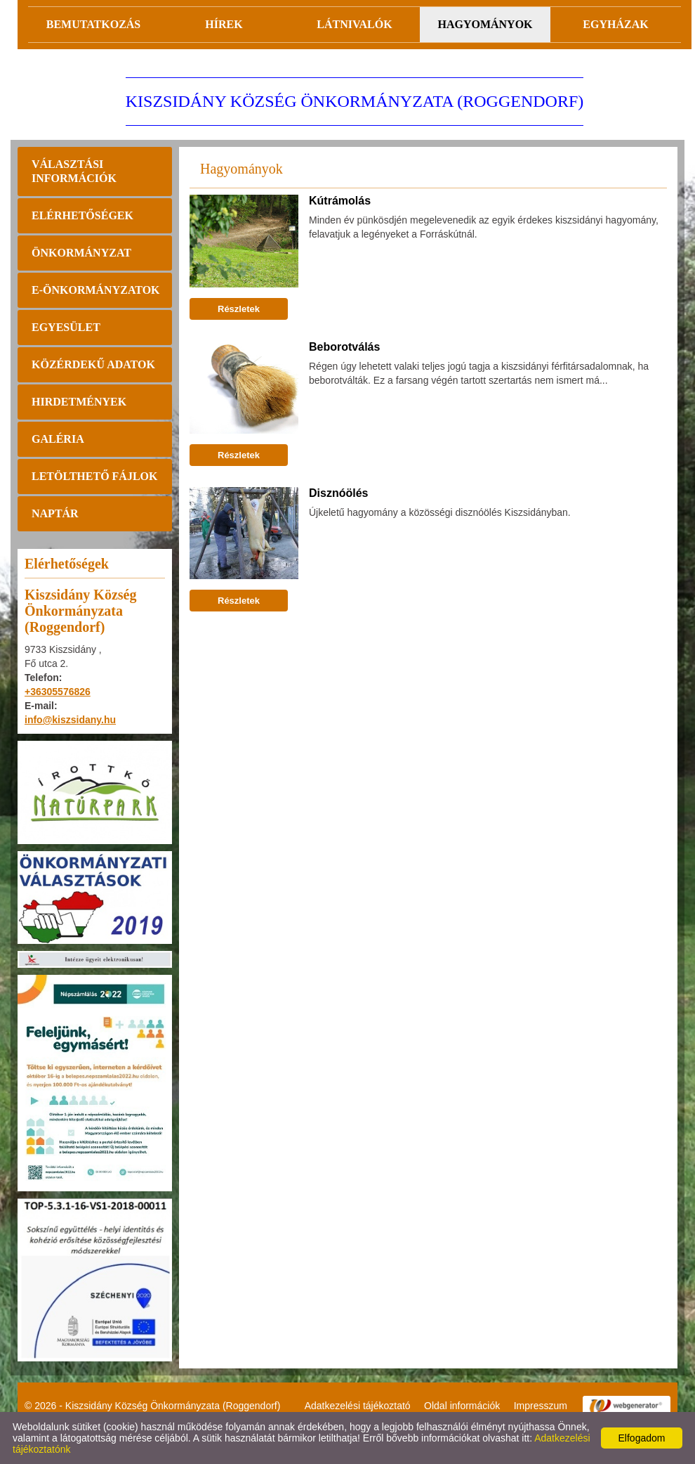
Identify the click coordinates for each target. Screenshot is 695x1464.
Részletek (239, 309)
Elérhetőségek (82, 215)
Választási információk (74, 171)
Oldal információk (462, 1405)
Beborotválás (344, 347)
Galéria (58, 439)
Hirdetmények (79, 402)
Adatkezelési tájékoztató (358, 1405)
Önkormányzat (81, 253)
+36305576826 (58, 691)
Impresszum (540, 1405)
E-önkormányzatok (96, 290)
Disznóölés (338, 493)
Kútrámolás (340, 201)
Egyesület (66, 327)
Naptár (55, 513)
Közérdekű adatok (93, 364)
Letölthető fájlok (94, 476)
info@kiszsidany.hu (70, 719)
